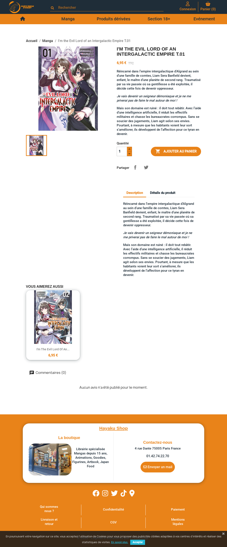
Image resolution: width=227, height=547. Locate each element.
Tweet (146, 167)
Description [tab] (134, 193)
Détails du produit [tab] (162, 193)
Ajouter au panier (176, 151)
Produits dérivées (113, 18)
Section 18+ (159, 18)
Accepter (138, 542)
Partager (135, 167)
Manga (68, 18)
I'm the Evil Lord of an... (53, 349)
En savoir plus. (119, 542)
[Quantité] (122, 151)
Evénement (204, 18)
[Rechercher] (108, 7)
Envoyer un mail (157, 467)
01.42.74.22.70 (157, 456)
